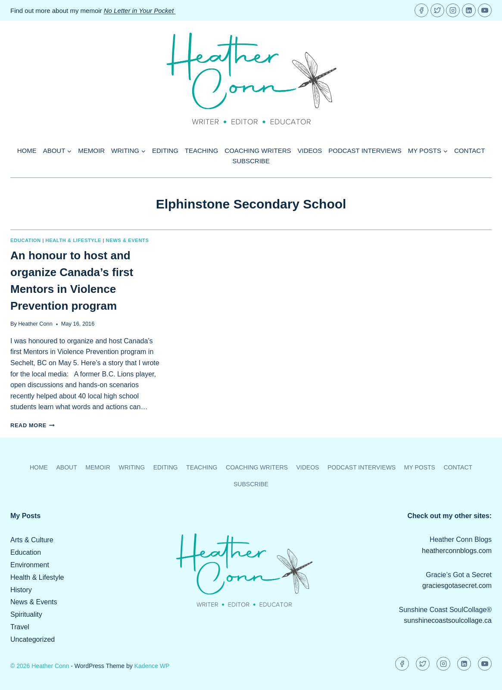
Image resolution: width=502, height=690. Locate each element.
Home (27, 150)
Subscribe (251, 161)
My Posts (419, 467)
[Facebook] (421, 10)
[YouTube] (485, 10)
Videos (310, 150)
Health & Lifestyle (73, 240)
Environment (29, 565)
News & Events (127, 240)
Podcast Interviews (364, 150)
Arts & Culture (31, 540)
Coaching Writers (257, 150)
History (21, 590)
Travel (19, 627)
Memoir (91, 150)
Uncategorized (32, 639)
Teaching (201, 150)
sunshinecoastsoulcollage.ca (448, 620)
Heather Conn (35, 323)
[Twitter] (437, 10)
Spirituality (26, 614)
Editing (165, 150)
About (66, 467)
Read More (32, 425)
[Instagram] (453, 10)
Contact (469, 150)
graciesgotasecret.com (457, 585)
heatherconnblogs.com (457, 550)
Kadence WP (152, 665)
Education (25, 240)
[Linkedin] (469, 10)
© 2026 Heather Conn (39, 665)
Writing (131, 467)
